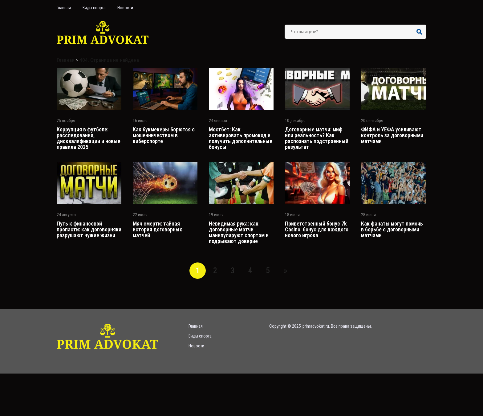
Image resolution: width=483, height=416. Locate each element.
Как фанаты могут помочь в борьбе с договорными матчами (392, 229)
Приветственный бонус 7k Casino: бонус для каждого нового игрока (316, 229)
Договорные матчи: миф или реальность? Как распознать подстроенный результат (316, 138)
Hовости (125, 7)
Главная (64, 7)
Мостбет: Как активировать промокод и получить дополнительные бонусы (240, 138)
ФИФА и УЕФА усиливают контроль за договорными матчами (392, 135)
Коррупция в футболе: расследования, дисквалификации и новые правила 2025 (88, 138)
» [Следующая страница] (285, 270)
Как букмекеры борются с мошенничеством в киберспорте (164, 135)
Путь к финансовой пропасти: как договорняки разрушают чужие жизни (89, 229)
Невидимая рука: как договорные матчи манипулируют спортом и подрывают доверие (239, 232)
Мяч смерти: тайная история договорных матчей (157, 229)
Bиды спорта (94, 7)
